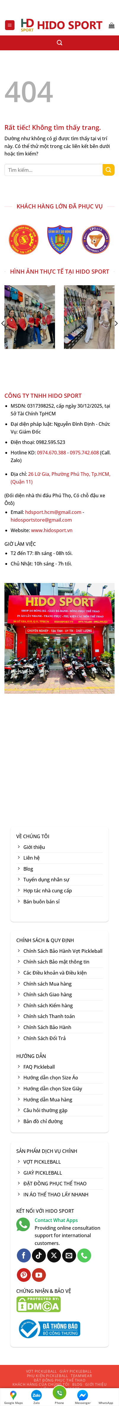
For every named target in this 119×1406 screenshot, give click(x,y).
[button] (10, 25)
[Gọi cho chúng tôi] (84, 1255)
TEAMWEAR (81, 1375)
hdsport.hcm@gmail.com (53, 512)
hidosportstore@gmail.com (41, 520)
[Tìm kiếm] (59, 43)
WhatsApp (106, 1397)
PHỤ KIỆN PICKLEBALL (47, 1375)
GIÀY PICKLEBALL (75, 1371)
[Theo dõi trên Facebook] (24, 1255)
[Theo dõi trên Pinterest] (24, 1275)
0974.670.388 (51, 452)
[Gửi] (109, 170)
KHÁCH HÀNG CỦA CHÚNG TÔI (41, 1384)
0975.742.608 (84, 452)
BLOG (77, 1384)
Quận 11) (22, 481)
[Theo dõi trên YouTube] (39, 1275)
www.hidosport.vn (52, 530)
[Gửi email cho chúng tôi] (69, 1255)
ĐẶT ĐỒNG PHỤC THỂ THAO (59, 1380)
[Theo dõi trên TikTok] (39, 1255)
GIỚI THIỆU (96, 1384)
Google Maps (13, 1397)
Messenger (83, 1397)
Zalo (36, 1397)
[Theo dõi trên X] (54, 1255)
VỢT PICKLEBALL (41, 1371)
